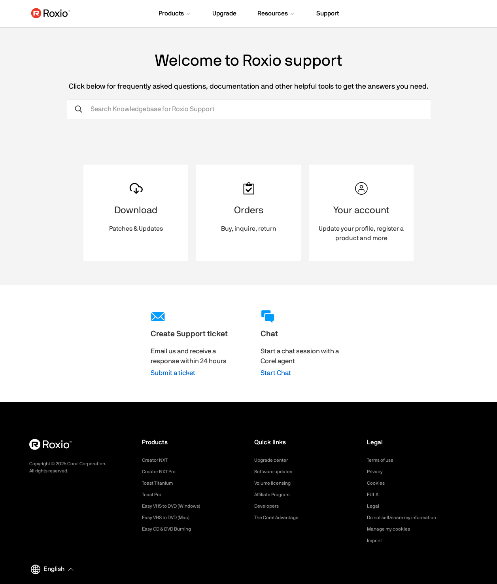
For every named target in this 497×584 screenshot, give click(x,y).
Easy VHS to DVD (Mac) (171, 517)
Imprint (375, 540)
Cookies (377, 483)
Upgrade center (273, 460)
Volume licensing (275, 483)
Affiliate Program (275, 494)
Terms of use (383, 460)
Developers (268, 506)
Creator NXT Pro (161, 471)
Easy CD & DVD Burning (171, 529)
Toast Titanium (160, 483)
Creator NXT (157, 460)
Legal (374, 506)
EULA (373, 494)
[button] (175, 14)
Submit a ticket (173, 373)
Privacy (376, 471)
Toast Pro (153, 494)
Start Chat (276, 373)
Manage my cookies (392, 529)
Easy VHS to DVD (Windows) (176, 506)
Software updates (276, 471)
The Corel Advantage (280, 517)
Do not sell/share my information (408, 517)
